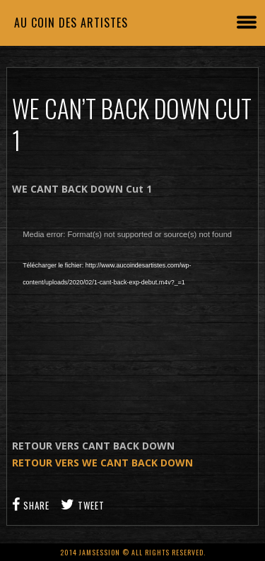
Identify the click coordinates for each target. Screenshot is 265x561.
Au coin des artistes (71, 22)
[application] (132, 302)
